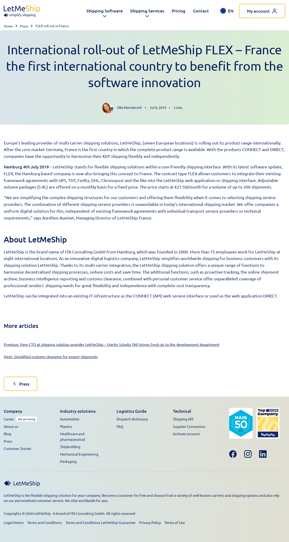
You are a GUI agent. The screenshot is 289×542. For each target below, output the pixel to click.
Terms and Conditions (44, 522)
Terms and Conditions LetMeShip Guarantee (101, 522)
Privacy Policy (150, 522)
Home (8, 26)
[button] (105, 11)
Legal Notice (14, 522)
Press (24, 26)
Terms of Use (174, 522)
